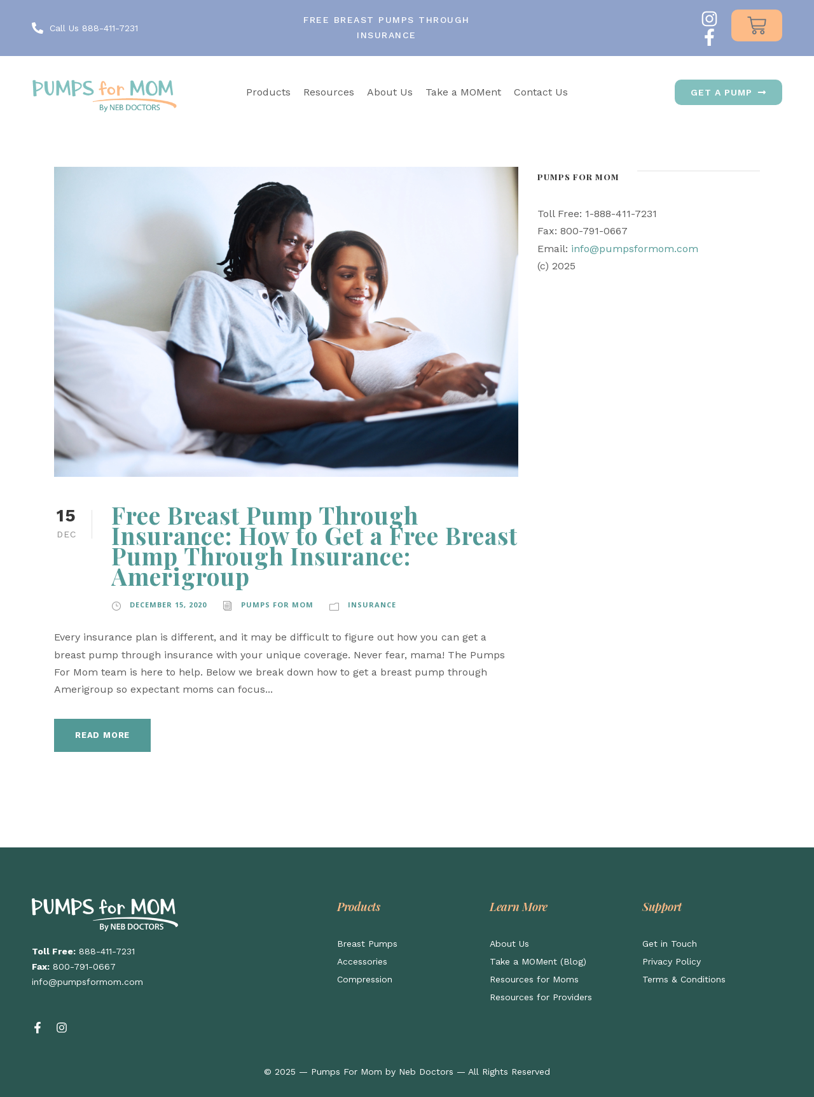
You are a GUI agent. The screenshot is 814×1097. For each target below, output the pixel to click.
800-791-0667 (84, 966)
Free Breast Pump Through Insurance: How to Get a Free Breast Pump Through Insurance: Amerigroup (314, 545)
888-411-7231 (107, 951)
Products (268, 92)
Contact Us (541, 92)
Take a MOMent (463, 92)
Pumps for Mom (277, 604)
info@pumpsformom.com (634, 249)
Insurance (372, 604)
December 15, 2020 (168, 604)
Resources (328, 92)
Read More (102, 735)
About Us (390, 92)
